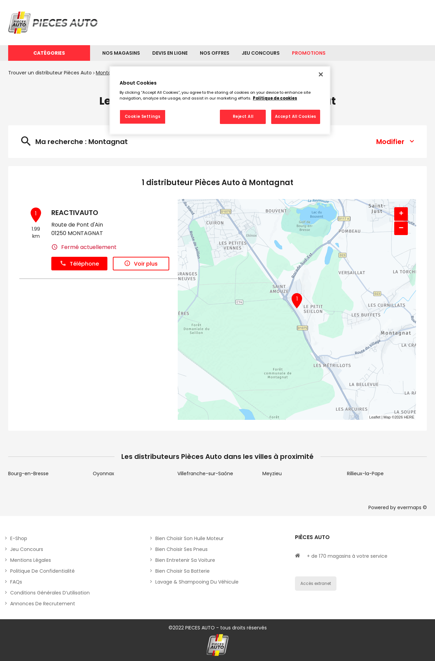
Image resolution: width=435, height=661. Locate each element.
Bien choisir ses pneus (181, 549)
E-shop (18, 538)
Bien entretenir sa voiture (185, 560)
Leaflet (374, 417)
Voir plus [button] (141, 264)
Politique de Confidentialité (42, 571)
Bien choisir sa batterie (182, 571)
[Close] (320, 74)
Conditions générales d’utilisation (50, 592)
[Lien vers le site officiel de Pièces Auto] (54, 23)
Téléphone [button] (79, 264)
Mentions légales (30, 560)
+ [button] (401, 214)
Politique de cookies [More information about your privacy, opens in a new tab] (275, 98)
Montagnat (109, 72)
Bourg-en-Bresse (28, 473)
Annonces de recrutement (42, 603)
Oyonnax (103, 473)
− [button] (401, 228)
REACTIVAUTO (74, 212)
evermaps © (412, 507)
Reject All (243, 116)
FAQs (16, 581)
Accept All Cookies (295, 116)
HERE (409, 417)
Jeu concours (26, 549)
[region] (219, 100)
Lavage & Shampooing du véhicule (197, 581)
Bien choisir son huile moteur (189, 538)
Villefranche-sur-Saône (205, 473)
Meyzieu (272, 473)
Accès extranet (315, 583)
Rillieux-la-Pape (365, 473)
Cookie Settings (143, 116)
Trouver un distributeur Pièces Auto (50, 72)
